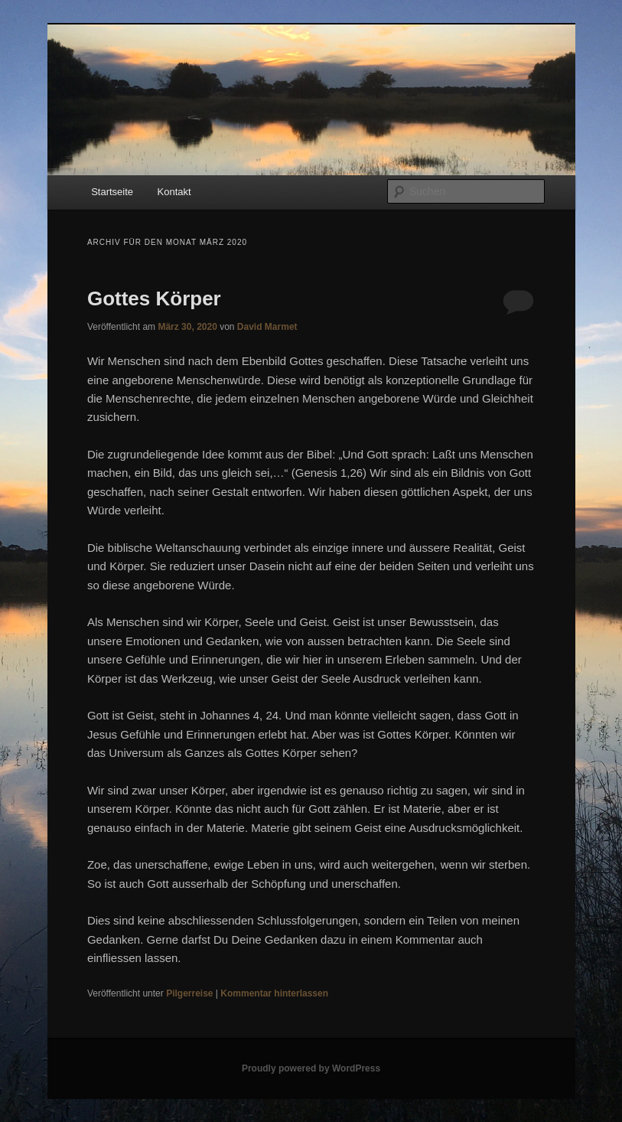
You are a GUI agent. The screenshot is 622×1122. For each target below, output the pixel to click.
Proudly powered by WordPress (311, 1068)
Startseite (112, 191)
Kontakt (174, 191)
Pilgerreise (189, 993)
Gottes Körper (154, 298)
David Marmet (267, 326)
